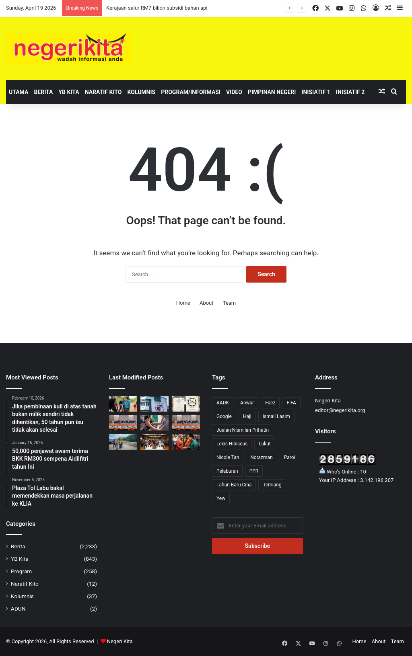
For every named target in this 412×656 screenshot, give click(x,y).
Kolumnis (141, 92)
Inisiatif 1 (315, 92)
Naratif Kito (103, 92)
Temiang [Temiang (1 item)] (272, 485)
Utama (18, 92)
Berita (43, 92)
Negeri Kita (120, 641)
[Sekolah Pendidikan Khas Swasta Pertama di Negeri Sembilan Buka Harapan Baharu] (154, 404)
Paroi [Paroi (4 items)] (289, 457)
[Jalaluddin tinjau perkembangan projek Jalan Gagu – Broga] (123, 441)
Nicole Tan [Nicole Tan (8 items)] (227, 457)
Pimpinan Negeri (272, 92)
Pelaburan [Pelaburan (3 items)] (227, 471)
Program (21, 571)
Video (234, 92)
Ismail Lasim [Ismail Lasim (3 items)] (276, 416)
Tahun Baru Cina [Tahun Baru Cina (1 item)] (233, 485)
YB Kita (68, 92)
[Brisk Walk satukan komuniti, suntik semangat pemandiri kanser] (123, 404)
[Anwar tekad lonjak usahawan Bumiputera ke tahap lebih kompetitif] (123, 422)
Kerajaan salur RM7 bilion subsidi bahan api (156, 8)
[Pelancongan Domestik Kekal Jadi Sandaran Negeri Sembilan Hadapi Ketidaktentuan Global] (186, 441)
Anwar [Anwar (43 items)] (247, 403)
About (207, 303)
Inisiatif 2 (350, 92)
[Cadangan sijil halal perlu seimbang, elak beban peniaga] (186, 404)
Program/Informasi (190, 92)
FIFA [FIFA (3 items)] (291, 403)
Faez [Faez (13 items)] (270, 403)
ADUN (18, 608)
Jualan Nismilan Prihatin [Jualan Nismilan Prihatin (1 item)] (242, 430)
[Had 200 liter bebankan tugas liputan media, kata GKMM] (154, 422)
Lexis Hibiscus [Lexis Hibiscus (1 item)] (231, 444)
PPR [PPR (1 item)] (254, 471)
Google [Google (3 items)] (224, 416)
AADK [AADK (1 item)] (222, 403)
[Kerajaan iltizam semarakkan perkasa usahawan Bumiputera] (186, 422)
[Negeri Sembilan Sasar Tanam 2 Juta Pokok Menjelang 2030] (154, 441)
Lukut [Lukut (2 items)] (264, 444)
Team (229, 303)
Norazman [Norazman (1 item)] (261, 457)
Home (183, 303)
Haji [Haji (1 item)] (247, 416)
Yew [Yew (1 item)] (220, 498)
